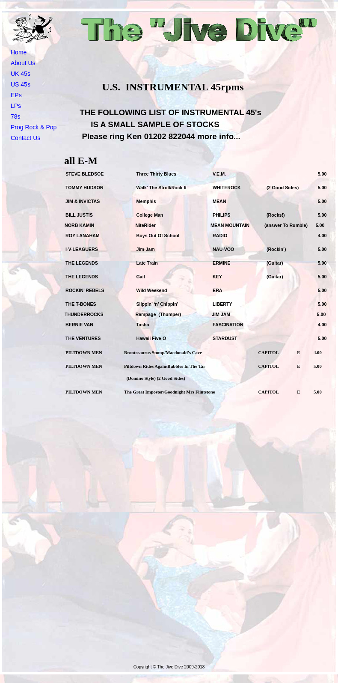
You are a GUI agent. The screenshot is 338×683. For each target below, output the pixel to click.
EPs (16, 95)
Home (19, 52)
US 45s (20, 84)
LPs (16, 105)
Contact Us (25, 137)
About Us (23, 63)
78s (16, 116)
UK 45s (20, 73)
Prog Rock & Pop (33, 127)
